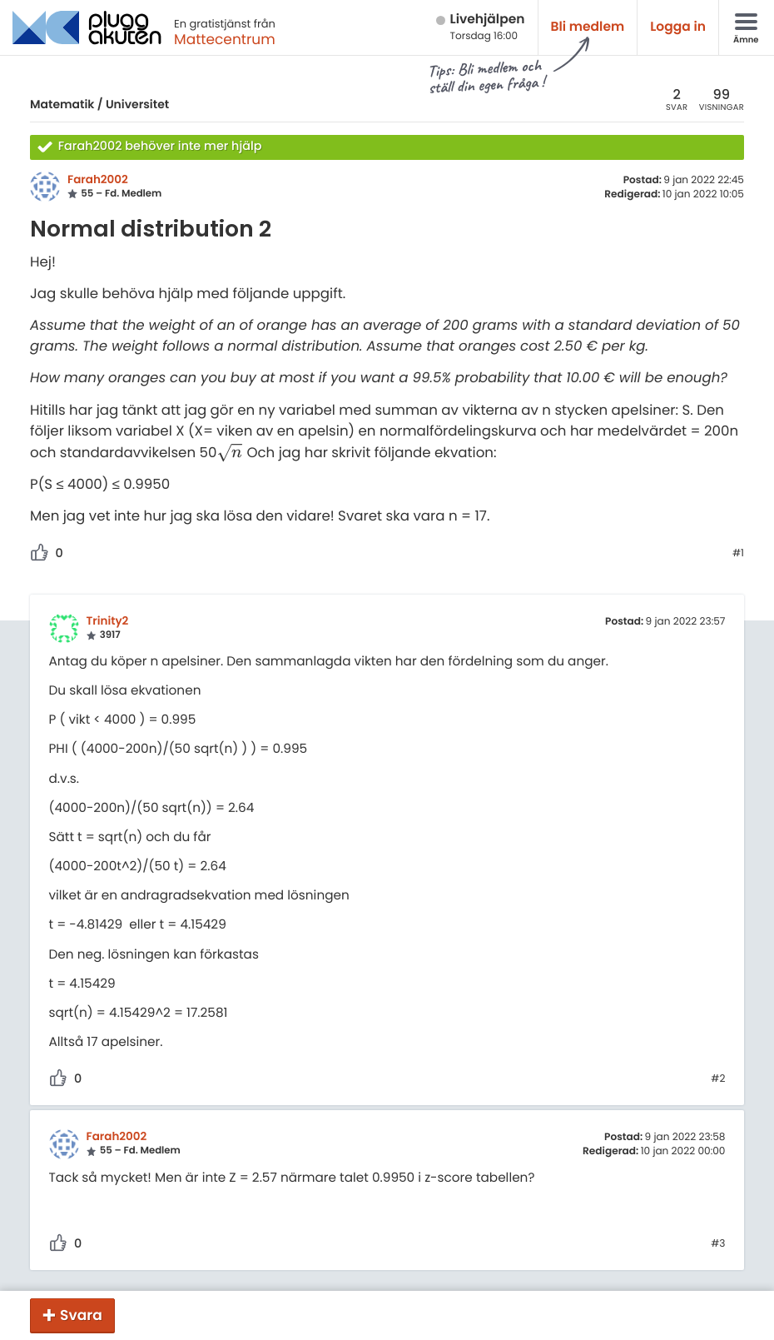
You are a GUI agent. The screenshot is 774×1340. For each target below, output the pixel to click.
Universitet (137, 104)
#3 (718, 1244)
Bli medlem (588, 27)
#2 (718, 1079)
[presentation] (229, 452)
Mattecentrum (224, 39)
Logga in (678, 27)
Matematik (62, 104)
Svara (81, 1315)
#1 (738, 553)
